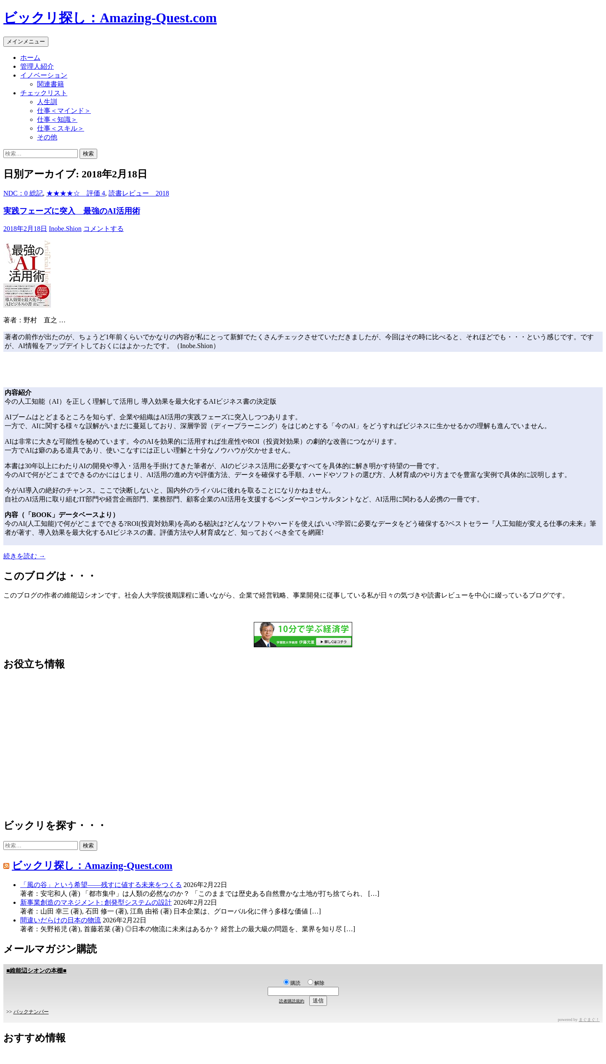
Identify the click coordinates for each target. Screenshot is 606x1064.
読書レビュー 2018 (139, 193)
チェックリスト (43, 92)
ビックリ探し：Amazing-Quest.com (110, 17)
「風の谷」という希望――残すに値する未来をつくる (101, 884)
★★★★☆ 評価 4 (75, 193)
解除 (316, 983)
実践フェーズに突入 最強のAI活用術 (71, 210)
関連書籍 (50, 84)
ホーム (30, 57)
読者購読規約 (291, 1001)
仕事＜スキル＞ (60, 128)
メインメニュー (26, 41)
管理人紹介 (37, 66)
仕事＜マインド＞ (64, 110)
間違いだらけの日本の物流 (60, 920)
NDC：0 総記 (23, 193)
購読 (292, 983)
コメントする (103, 228)
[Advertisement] (255, 745)
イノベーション (43, 75)
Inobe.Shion (65, 228)
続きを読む (24, 556)
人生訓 (47, 101)
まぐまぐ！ (589, 1019)
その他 (47, 137)
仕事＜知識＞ (57, 119)
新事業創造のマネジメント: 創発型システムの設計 (96, 902)
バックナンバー (31, 1012)
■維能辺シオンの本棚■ (36, 971)
